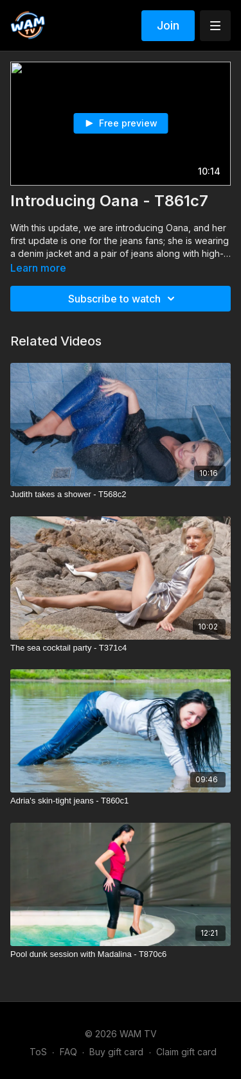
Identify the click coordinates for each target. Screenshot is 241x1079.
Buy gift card (116, 1051)
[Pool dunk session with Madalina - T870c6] (120, 954)
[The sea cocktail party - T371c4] (120, 648)
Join (168, 25)
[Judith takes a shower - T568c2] (120, 494)
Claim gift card (186, 1051)
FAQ (68, 1051)
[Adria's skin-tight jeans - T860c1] (120, 800)
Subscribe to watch (123, 298)
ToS (38, 1051)
